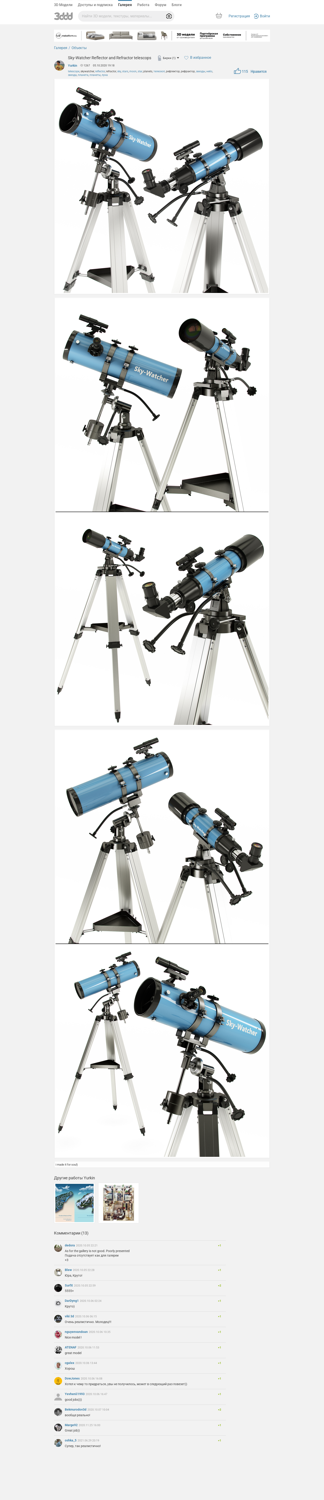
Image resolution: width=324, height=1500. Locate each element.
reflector (100, 71)
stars (125, 71)
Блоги (177, 5)
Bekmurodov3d (76, 1409)
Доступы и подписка (95, 5)
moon (133, 71)
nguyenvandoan (76, 1332)
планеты (95, 75)
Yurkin (72, 65)
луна (105, 75)
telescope (73, 71)
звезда (72, 75)
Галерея (125, 5)
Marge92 (71, 1425)
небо (209, 71)
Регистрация (239, 16)
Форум (160, 5)
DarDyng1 (72, 1301)
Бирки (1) (171, 58)
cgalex (70, 1363)
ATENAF (71, 1347)
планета (83, 75)
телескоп (159, 71)
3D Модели (63, 5)
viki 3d (70, 1316)
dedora (70, 1245)
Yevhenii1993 (75, 1394)
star (140, 71)
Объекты (79, 48)
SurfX (69, 1285)
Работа (143, 5)
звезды (200, 71)
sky (119, 71)
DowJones (72, 1378)
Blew (68, 1270)
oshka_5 (71, 1440)
